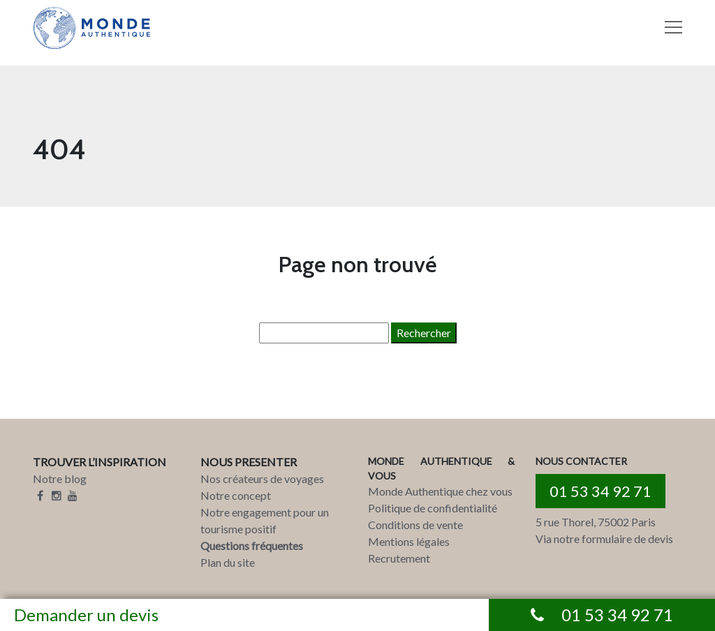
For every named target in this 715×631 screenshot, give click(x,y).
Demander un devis (86, 614)
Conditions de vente (415, 524)
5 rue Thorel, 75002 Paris (596, 521)
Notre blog (60, 478)
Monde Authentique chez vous (440, 491)
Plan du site (227, 562)
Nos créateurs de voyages (262, 478)
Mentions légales (409, 541)
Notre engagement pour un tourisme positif (264, 520)
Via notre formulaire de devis (604, 538)
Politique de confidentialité (432, 507)
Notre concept (235, 495)
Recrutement (399, 558)
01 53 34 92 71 (600, 491)
